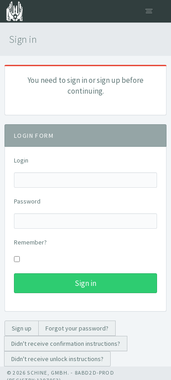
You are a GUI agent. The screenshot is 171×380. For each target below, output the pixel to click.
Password (27, 201)
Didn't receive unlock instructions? (57, 359)
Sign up (22, 328)
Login (21, 160)
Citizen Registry (11, 11)
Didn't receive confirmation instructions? (65, 343)
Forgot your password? (76, 328)
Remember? (30, 242)
